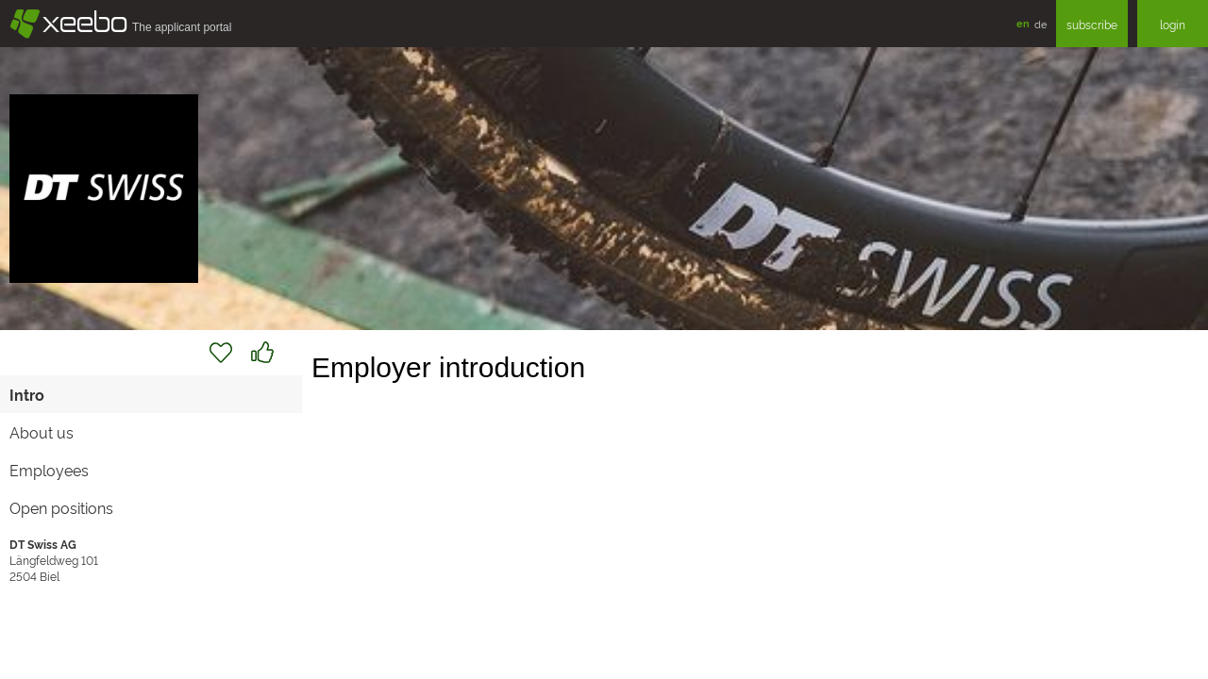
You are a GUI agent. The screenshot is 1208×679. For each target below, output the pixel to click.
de (1040, 23)
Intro (26, 394)
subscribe (1091, 24)
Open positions (61, 507)
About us (41, 432)
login (1172, 24)
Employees (49, 469)
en (1023, 23)
